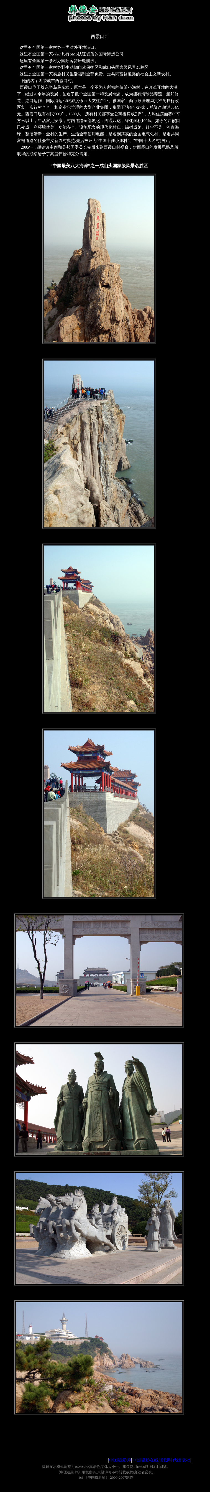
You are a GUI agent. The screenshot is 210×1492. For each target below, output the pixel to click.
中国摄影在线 (145, 1460)
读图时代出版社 (174, 1460)
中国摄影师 (120, 1460)
